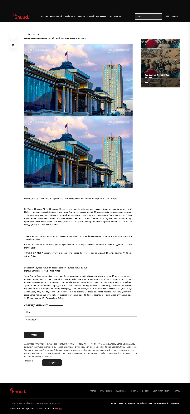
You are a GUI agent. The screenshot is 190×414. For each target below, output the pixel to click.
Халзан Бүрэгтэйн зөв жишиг (157, 76)
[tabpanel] (160, 63)
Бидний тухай (161, 403)
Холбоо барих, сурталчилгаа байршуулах (131, 403)
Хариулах (52, 362)
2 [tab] (151, 82)
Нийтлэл (118, 16)
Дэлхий (90, 16)
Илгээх (34, 335)
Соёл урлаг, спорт (104, 16)
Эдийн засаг (70, 16)
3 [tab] (156, 82)
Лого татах (175, 403)
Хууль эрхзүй (56, 16)
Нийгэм (81, 16)
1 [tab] (146, 27)
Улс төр (44, 16)
